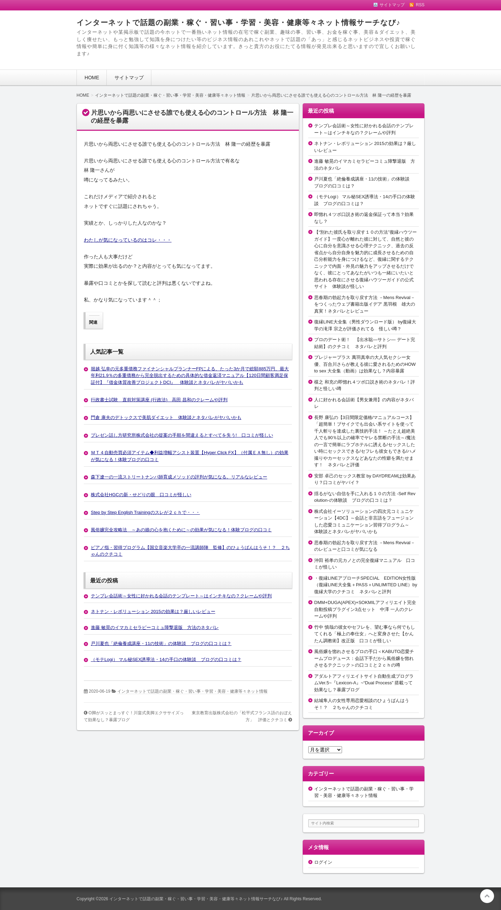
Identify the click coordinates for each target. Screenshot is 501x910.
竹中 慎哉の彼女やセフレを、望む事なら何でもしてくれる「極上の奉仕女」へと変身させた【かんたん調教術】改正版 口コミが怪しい (364, 634)
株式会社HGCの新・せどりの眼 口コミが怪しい (141, 494)
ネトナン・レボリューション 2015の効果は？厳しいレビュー (153, 611)
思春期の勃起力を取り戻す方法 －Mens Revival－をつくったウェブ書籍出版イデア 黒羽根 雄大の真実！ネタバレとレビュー (364, 304)
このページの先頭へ (487, 896)
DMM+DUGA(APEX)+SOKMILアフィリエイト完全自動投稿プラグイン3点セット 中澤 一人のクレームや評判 (365, 609)
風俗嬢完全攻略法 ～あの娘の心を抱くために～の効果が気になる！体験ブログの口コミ (181, 529)
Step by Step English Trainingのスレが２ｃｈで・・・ (145, 512)
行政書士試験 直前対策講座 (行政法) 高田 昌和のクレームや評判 (159, 399)
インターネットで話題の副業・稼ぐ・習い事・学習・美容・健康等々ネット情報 (192, 691)
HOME (92, 77)
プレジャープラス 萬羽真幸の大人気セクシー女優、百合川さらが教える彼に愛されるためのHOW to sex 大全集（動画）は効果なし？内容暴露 (365, 364)
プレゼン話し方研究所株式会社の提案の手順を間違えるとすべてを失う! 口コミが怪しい (182, 435)
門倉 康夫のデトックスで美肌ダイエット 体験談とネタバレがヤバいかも (166, 417)
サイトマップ (129, 77)
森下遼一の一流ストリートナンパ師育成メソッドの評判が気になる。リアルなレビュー (179, 477)
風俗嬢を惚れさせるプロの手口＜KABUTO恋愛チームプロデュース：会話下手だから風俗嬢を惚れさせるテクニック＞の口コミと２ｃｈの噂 (364, 658)
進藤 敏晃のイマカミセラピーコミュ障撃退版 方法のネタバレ (155, 627)
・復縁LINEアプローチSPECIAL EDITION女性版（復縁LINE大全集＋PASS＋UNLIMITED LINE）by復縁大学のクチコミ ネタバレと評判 (365, 584)
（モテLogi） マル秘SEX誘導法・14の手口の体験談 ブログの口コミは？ (166, 659)
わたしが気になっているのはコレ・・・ (128, 240)
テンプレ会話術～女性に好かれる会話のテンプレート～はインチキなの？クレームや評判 (181, 595)
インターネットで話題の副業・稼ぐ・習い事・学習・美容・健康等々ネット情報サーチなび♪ (238, 22)
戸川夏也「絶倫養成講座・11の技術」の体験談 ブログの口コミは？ (161, 643)
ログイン (323, 862)
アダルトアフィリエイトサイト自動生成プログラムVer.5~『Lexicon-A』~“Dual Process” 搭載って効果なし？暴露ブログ (364, 683)
